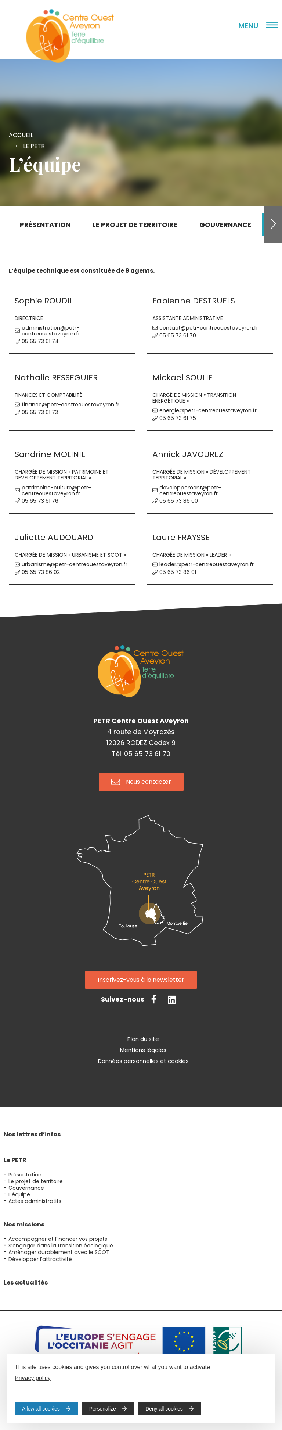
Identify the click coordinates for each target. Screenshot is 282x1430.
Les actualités (26, 1282)
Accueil (21, 135)
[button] (273, 224)
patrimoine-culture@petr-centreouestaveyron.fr (56, 490)
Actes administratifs (34, 1201)
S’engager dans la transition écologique (60, 1245)
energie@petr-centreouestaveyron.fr (208, 410)
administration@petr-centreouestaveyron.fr (51, 331)
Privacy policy (33, 1378)
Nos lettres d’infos (32, 1134)
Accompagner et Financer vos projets (57, 1239)
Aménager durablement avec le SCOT (58, 1252)
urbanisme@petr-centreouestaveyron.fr (74, 564)
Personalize (102, 1409)
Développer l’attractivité (40, 1259)
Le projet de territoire (35, 1181)
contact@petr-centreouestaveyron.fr (208, 328)
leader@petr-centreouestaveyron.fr (206, 564)
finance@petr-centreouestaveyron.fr (70, 404)
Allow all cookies (41, 1409)
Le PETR (34, 146)
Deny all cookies (164, 1409)
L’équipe (19, 1194)
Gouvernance (26, 1188)
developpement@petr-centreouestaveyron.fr (190, 490)
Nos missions (24, 1224)
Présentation (24, 1174)
